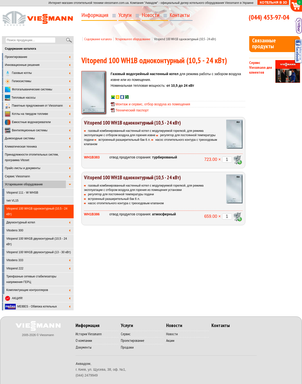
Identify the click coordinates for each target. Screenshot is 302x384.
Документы (84, 347)
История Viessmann (89, 334)
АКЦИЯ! (14, 298)
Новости (150, 15)
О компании (84, 340)
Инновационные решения (22, 65)
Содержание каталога (98, 39)
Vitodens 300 (14, 230)
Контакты (180, 15)
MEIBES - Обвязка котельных (31, 306)
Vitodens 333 (14, 260)
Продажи (127, 347)
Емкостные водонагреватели (28, 122)
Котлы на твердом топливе (26, 114)
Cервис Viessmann (17, 176)
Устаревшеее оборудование (24, 184)
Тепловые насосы (20, 98)
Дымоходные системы (20, 138)
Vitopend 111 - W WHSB (22, 192)
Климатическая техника (21, 146)
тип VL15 (12, 200)
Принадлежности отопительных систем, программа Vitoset (32, 157)
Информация (94, 15)
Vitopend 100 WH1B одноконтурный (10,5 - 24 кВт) (185, 39)
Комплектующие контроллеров (27, 290)
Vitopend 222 (14, 268)
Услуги (125, 15)
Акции (170, 340)
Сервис (126, 334)
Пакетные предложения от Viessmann (34, 106)
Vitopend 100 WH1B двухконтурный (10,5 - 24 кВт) (36, 241)
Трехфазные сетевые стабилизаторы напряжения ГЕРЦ (31, 279)
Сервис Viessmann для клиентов (260, 67)
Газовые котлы (18, 73)
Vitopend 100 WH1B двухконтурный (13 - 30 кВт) (38, 252)
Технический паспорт (132, 110)
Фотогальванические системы (28, 89)
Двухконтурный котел (20, 222)
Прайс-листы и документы (22, 168)
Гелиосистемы (18, 81)
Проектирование (16, 57)
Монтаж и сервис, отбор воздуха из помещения (153, 104)
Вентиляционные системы (26, 130)
